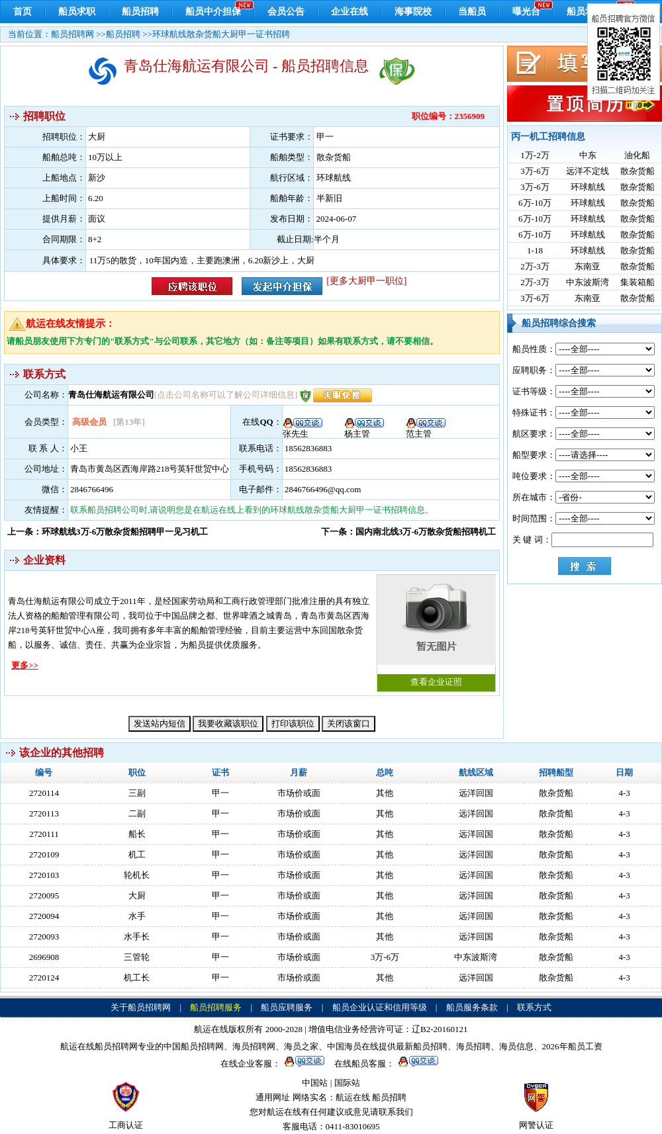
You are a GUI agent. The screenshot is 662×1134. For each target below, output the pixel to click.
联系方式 (534, 1007)
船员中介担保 (213, 12)
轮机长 (137, 875)
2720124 (44, 977)
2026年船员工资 (572, 1046)
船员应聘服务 (286, 1007)
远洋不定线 (587, 171)
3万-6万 (534, 171)
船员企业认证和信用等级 (379, 1007)
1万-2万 (534, 155)
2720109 (44, 854)
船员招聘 (140, 12)
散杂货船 (637, 171)
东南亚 (587, 266)
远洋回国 (476, 793)
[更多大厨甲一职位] (366, 281)
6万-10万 (534, 203)
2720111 (44, 834)
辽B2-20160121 (440, 1029)
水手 (137, 916)
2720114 (44, 793)
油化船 (637, 155)
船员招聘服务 (216, 1007)
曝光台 (526, 12)
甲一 (220, 793)
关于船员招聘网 (141, 1007)
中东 (587, 155)
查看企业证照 (436, 631)
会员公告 (286, 12)
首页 (22, 12)
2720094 (44, 916)
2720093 (44, 936)
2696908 (44, 957)
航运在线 (353, 1097)
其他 (384, 793)
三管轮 (137, 957)
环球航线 (588, 187)
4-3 (624, 793)
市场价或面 (298, 793)
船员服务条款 (472, 1007)
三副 (137, 793)
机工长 (137, 977)
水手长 (137, 936)
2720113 (44, 813)
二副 (137, 813)
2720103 (44, 875)
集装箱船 (637, 282)
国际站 (347, 1083)
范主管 (426, 429)
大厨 (137, 895)
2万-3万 (534, 266)
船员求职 (76, 12)
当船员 (472, 12)
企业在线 (349, 12)
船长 (137, 834)
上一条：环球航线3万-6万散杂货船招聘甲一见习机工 (107, 532)
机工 (137, 854)
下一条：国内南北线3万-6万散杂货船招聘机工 (408, 532)
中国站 (315, 1083)
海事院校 (413, 12)
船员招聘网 (72, 34)
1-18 (535, 250)
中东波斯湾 (587, 282)
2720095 (44, 895)
